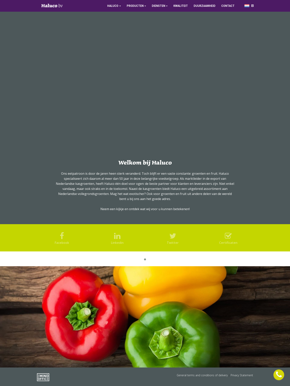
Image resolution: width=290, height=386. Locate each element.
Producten (135, 5)
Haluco (112, 5)
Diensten (158, 5)
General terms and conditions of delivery (202, 375)
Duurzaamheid (204, 5)
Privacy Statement (242, 375)
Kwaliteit (180, 5)
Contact (228, 5)
